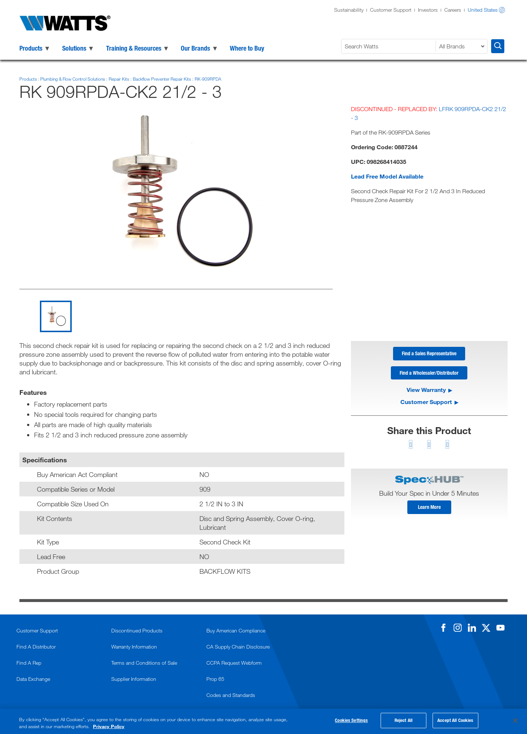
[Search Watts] (389, 46)
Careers (452, 10)
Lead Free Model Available (387, 176)
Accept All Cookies (455, 721)
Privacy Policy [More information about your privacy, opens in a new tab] (108, 726)
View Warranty (426, 392)
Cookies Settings (351, 721)
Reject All (403, 721)
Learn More (429, 510)
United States (483, 10)
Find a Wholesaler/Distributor (429, 374)
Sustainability (348, 10)
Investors (428, 10)
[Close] (515, 721)
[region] (263, 721)
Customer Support (390, 10)
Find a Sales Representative (429, 354)
